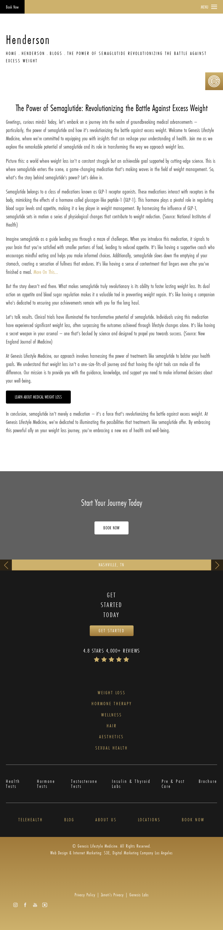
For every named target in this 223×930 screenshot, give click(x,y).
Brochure (208, 781)
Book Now (193, 819)
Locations (149, 819)
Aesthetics (111, 736)
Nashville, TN (111, 565)
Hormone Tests (46, 784)
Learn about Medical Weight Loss (38, 397)
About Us (106, 819)
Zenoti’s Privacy (112, 895)
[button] (15, 904)
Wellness (111, 714)
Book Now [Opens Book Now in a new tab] (12, 7)
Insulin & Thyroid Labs (131, 784)
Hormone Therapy (112, 703)
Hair (112, 725)
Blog (69, 819)
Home (11, 53)
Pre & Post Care (173, 784)
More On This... (45, 272)
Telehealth (30, 819)
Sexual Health (111, 747)
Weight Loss (112, 692)
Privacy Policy (85, 895)
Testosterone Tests (84, 784)
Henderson (33, 53)
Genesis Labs (139, 895)
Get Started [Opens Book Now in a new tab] (112, 630)
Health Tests (13, 784)
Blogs (56, 53)
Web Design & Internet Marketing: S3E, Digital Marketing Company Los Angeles (111, 853)
